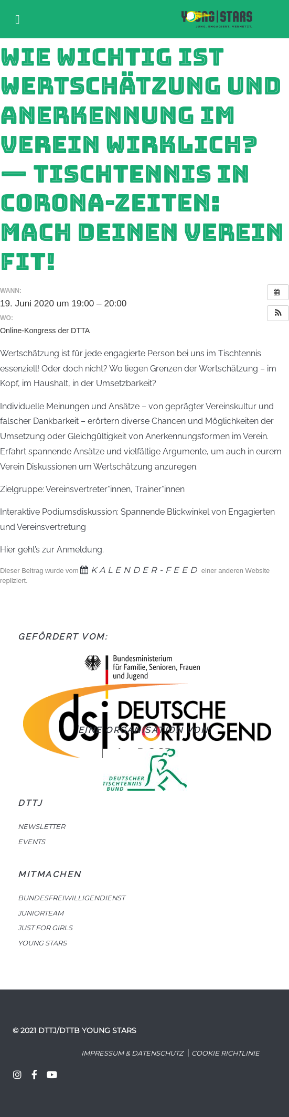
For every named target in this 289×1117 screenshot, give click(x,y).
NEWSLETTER (41, 827)
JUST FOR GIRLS (45, 928)
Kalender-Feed (139, 570)
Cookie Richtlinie (225, 1053)
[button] (277, 313)
